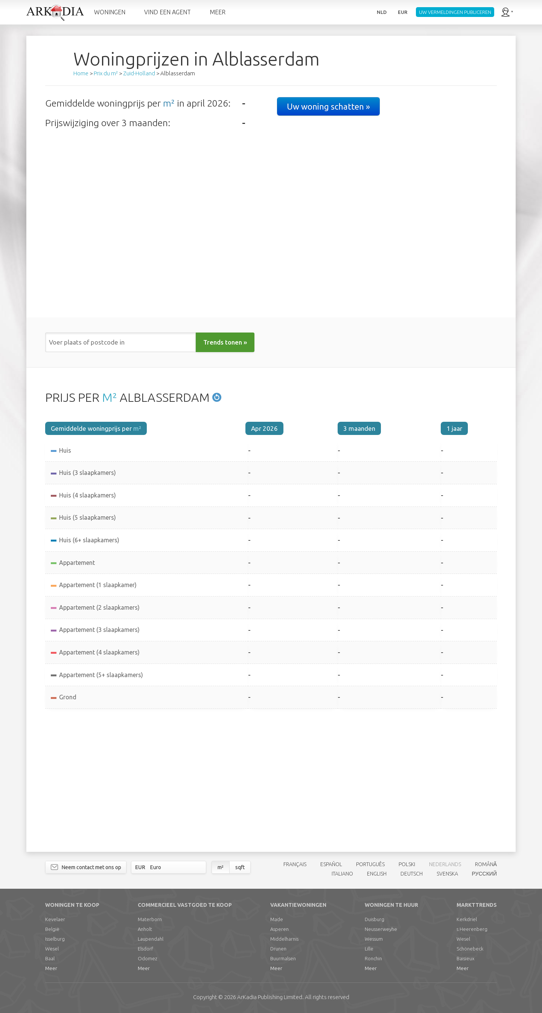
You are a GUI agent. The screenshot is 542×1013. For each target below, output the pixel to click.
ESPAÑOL (331, 864)
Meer (51, 968)
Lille (369, 948)
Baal (50, 958)
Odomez (147, 958)
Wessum (374, 938)
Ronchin (373, 958)
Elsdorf (145, 948)
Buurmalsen (283, 958)
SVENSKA (447, 874)
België (52, 929)
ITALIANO (342, 874)
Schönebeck (470, 948)
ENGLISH (377, 874)
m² (169, 103)
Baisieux (465, 958)
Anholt (145, 929)
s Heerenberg (472, 929)
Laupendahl (150, 938)
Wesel (52, 948)
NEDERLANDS (445, 864)
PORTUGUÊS (370, 864)
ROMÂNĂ (486, 864)
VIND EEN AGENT (167, 12)
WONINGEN (109, 12)
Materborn (150, 919)
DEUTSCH (411, 874)
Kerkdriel (467, 919)
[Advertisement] (271, 780)
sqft (240, 867)
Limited (269, 997)
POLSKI (407, 864)
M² (109, 397)
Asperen (279, 929)
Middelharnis (284, 938)
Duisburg (374, 919)
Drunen (278, 948)
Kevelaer (55, 919)
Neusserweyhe (381, 929)
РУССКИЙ (484, 874)
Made (276, 919)
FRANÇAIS (294, 864)
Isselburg (55, 938)
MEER (217, 12)
